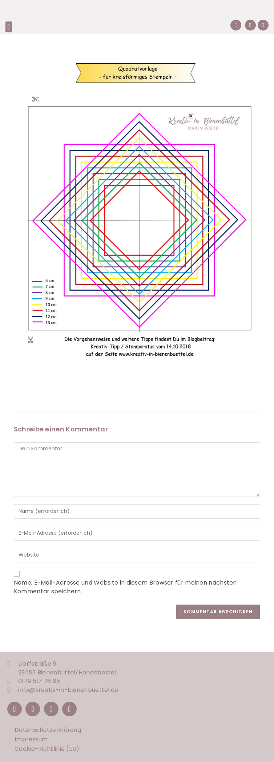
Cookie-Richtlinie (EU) (47, 749)
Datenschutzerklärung (48, 730)
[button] (8, 26)
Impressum (31, 739)
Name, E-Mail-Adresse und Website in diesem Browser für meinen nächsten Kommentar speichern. (125, 586)
